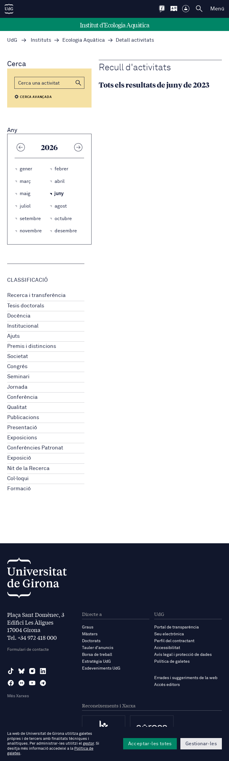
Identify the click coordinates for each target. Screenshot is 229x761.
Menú (217, 9)
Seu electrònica (169, 634)
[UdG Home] (9, 9)
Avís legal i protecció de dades (183, 655)
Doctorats (91, 641)
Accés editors (167, 685)
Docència (18, 316)
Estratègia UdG (96, 661)
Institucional (22, 326)
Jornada (17, 387)
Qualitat (17, 407)
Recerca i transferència (36, 295)
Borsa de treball (97, 655)
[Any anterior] (21, 147)
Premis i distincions (31, 346)
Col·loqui (18, 478)
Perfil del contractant (174, 641)
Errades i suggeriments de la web (185, 678)
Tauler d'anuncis (97, 648)
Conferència (22, 397)
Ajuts (13, 336)
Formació (19, 488)
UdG (12, 40)
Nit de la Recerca (28, 468)
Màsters (90, 634)
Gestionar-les (201, 743)
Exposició (19, 458)
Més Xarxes (18, 696)
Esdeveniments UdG (101, 668)
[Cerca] (49, 83)
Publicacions (23, 417)
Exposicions (22, 438)
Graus (87, 627)
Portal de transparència (176, 627)
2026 (49, 147)
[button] (78, 83)
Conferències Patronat (35, 448)
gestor (88, 744)
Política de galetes (172, 661)
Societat (17, 356)
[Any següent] (78, 147)
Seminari (18, 376)
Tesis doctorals (25, 306)
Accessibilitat (167, 648)
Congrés (17, 366)
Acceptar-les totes (150, 743)
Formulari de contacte (28, 650)
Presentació (22, 427)
